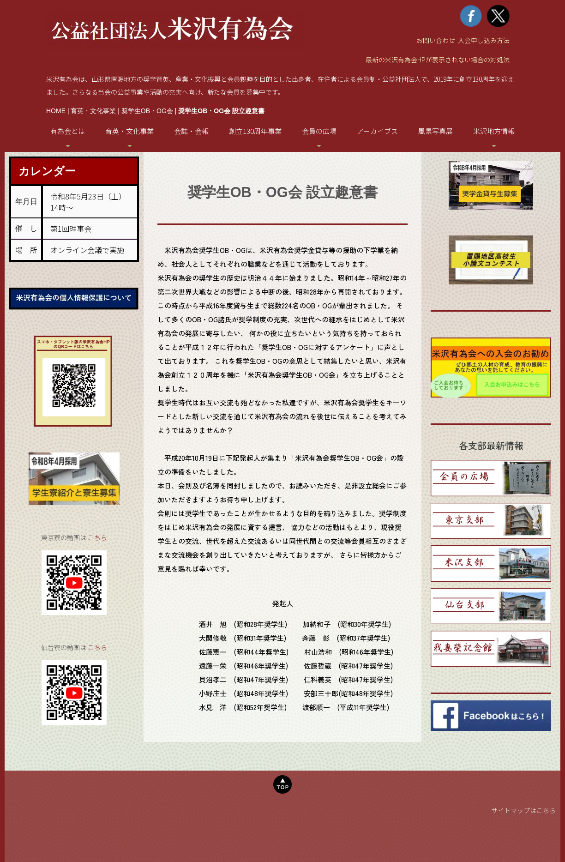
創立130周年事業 (255, 131)
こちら (97, 537)
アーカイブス (377, 131)
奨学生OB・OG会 (147, 111)
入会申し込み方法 (484, 40)
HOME (56, 111)
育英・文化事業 (93, 111)
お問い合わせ (435, 40)
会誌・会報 (191, 131)
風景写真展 (435, 131)
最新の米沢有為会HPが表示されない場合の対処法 (438, 59)
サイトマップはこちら (523, 810)
